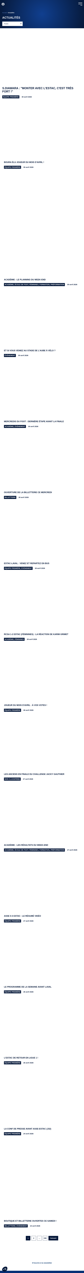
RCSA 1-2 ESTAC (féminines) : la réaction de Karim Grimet (36, 634)
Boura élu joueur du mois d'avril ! (24, 162)
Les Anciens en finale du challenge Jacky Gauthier (34, 774)
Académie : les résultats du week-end (26, 845)
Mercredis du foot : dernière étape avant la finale (34, 421)
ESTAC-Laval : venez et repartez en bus (26, 563)
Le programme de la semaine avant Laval (28, 987)
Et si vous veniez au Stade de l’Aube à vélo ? (29, 350)
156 (45, 1238)
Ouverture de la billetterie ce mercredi (28, 492)
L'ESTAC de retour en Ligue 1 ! (21, 1058)
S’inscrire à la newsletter (42, 1263)
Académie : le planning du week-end (25, 280)
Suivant (53, 1238)
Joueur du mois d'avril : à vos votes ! (25, 705)
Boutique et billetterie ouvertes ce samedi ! (30, 1221)
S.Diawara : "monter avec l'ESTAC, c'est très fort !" (37, 90)
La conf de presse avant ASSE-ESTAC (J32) (27, 1129)
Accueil (4, 13)
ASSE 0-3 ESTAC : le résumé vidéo (22, 916)
